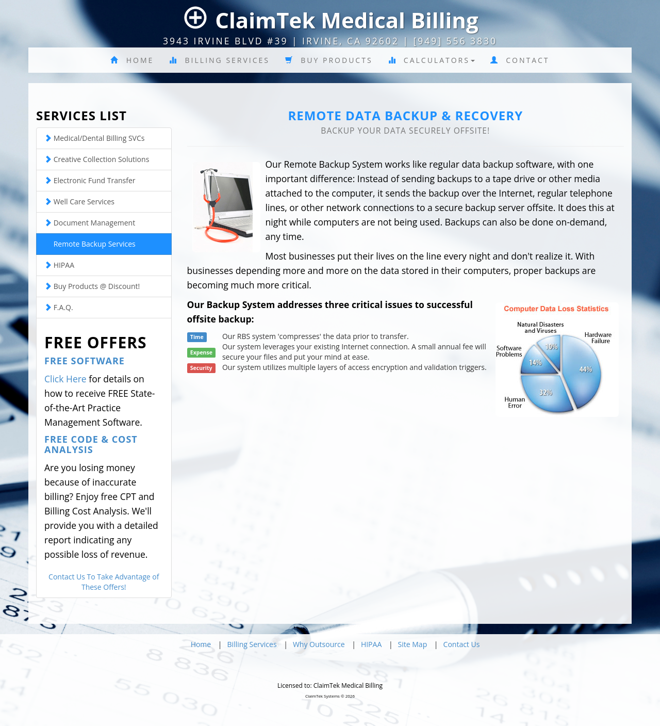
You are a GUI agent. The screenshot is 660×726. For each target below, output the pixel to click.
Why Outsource (319, 644)
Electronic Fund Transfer (89, 180)
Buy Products (329, 60)
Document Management (89, 223)
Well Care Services (79, 201)
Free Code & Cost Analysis (91, 444)
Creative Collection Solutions (96, 159)
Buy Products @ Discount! (92, 286)
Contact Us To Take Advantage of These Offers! (103, 582)
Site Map (412, 644)
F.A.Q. (58, 307)
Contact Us (461, 644)
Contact (520, 60)
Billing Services (219, 60)
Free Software (84, 360)
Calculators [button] (431, 60)
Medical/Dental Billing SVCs (94, 138)
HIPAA (59, 265)
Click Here (65, 379)
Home (132, 60)
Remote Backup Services (90, 244)
